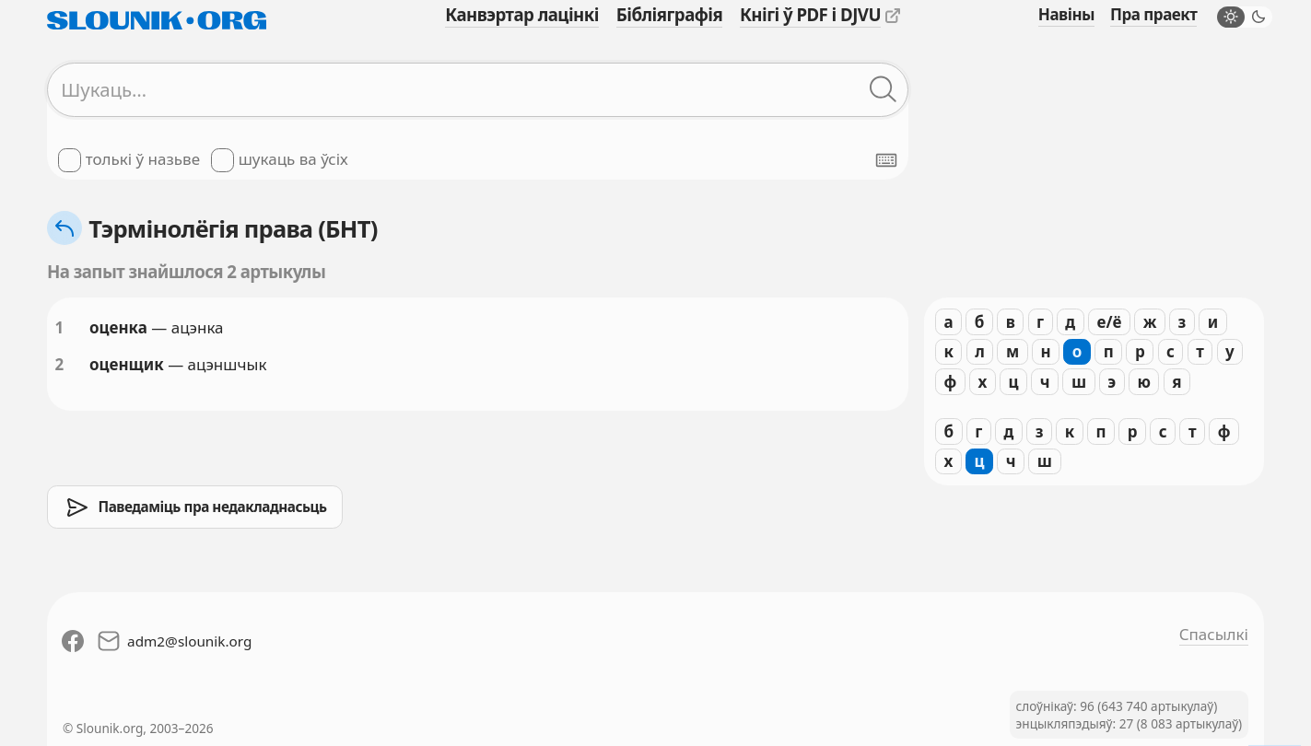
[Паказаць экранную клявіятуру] (886, 160)
